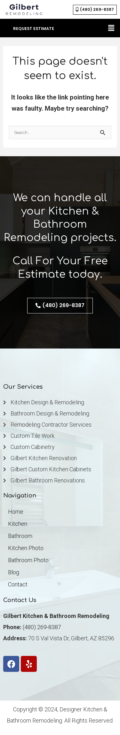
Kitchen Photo (26, 548)
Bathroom (20, 536)
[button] (111, 28)
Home (15, 511)
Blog (13, 572)
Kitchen (17, 523)
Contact (18, 584)
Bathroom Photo (28, 560)
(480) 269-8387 (42, 627)
